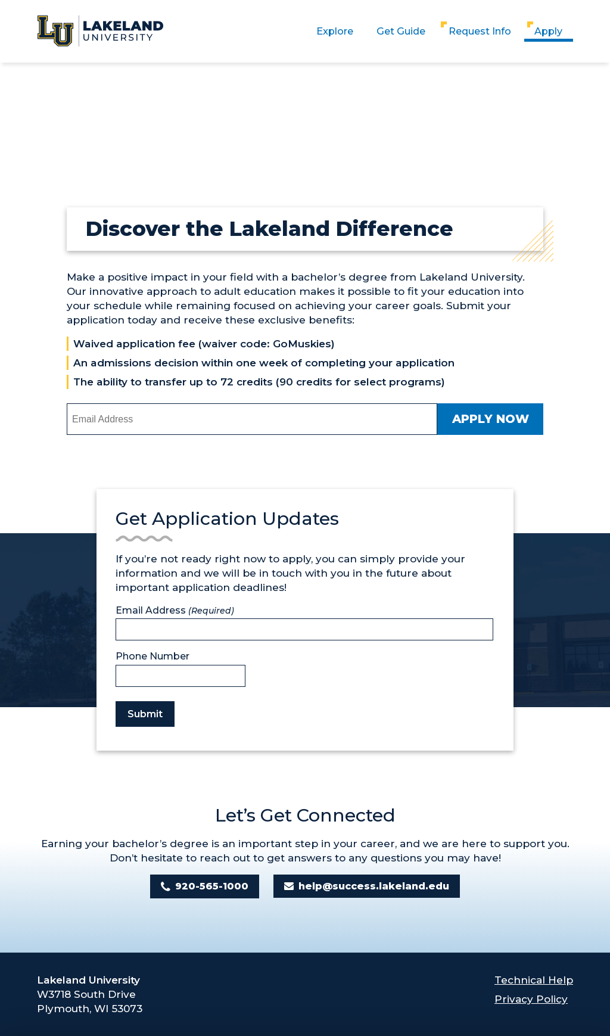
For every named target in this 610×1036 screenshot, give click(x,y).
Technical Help (533, 979)
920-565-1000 (211, 886)
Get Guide (400, 31)
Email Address (175, 610)
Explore (334, 31)
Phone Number (152, 656)
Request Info (480, 31)
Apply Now (490, 419)
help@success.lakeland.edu (373, 886)
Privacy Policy (531, 999)
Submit (145, 714)
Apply (548, 31)
